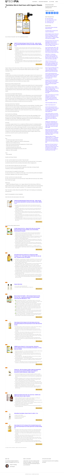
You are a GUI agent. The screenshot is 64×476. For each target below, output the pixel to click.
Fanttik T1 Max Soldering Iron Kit (50, 104)
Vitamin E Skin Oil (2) (18, 284)
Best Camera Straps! (50, 18)
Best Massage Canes (50, 22)
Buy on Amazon (39, 64)
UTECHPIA (13, 1)
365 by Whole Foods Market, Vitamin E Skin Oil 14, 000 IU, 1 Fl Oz (26, 413)
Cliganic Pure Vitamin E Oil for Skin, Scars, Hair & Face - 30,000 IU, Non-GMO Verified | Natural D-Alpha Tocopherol (27, 395)
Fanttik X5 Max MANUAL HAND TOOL (51, 102)
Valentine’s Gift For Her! (50, 21)
